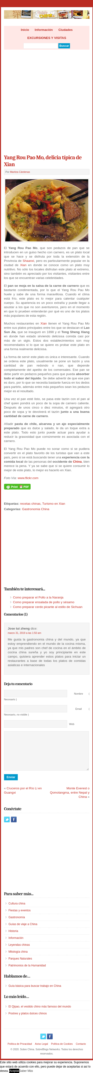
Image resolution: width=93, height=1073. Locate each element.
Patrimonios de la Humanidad (27, 972)
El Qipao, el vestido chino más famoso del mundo (40, 1013)
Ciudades (65, 30)
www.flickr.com (28, 478)
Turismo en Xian (53, 503)
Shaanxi (28, 261)
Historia (13, 938)
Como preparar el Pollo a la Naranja (38, 597)
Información (44, 30)
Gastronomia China (35, 509)
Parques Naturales (20, 965)
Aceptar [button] (14, 1071)
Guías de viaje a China (23, 931)
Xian (23, 265)
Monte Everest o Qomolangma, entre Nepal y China (70, 800)
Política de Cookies (62, 1050)
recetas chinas (30, 503)
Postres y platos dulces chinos (28, 1020)
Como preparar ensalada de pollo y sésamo (43, 602)
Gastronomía (17, 924)
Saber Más (26, 1071)
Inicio (25, 30)
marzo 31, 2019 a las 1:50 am (24, 632)
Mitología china (18, 958)
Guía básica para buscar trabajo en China (35, 993)
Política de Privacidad (20, 1050)
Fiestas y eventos (20, 917)
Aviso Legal (41, 1050)
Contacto (81, 1050)
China (77, 461)
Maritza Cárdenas (20, 171)
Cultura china (17, 910)
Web (71, 724)
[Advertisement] (46, 100)
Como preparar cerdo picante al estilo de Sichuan (48, 607)
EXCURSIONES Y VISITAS (46, 38)
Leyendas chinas (19, 952)
